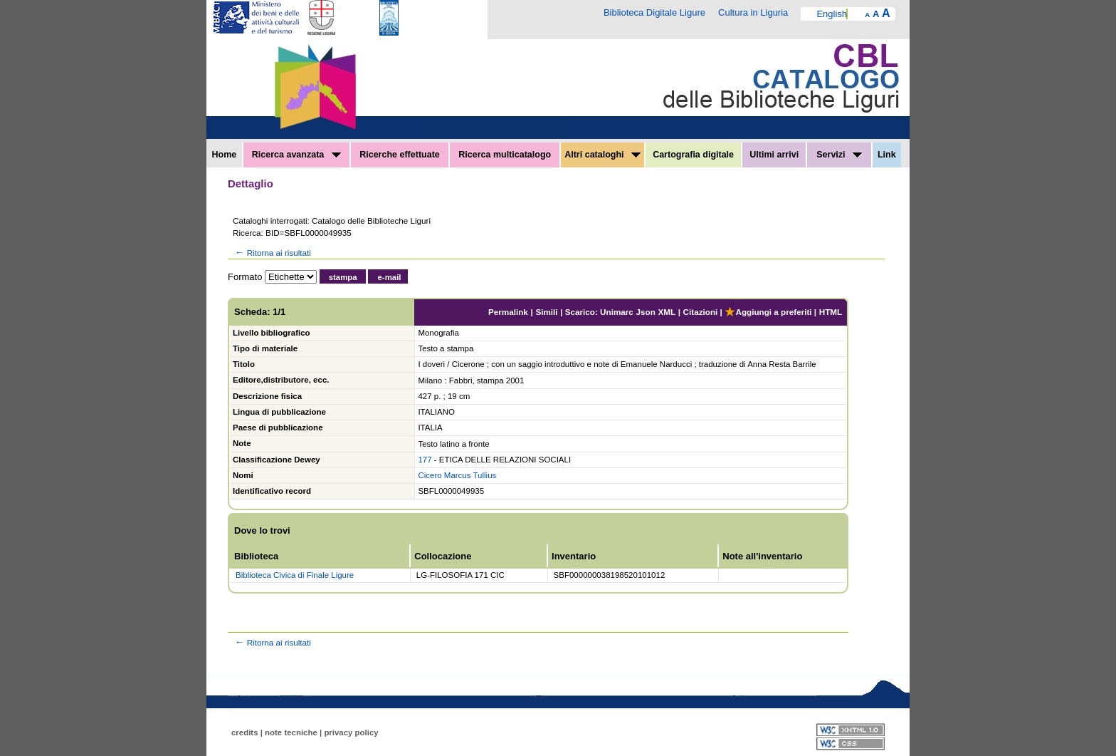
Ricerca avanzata (296, 155)
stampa (343, 277)
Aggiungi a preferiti (768, 311)
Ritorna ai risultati (272, 252)
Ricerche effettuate (399, 155)
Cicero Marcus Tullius (457, 475)
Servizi (839, 155)
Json (646, 311)
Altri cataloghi (602, 155)
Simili (546, 311)
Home (224, 155)
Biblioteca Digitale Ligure (654, 12)
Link (887, 155)
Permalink (508, 311)
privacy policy (351, 732)
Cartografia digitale (693, 155)
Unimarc (616, 311)
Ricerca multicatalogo (504, 155)
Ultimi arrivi (774, 155)
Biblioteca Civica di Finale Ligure (295, 575)
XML (666, 311)
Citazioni (700, 311)
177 (424, 459)
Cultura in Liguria (753, 12)
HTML (830, 311)
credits (244, 732)
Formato (245, 276)
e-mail (389, 277)
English (831, 14)
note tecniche (291, 732)
